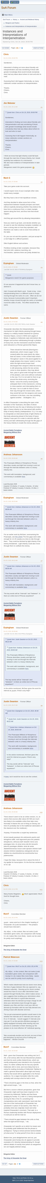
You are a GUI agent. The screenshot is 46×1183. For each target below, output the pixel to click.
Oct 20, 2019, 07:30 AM (10, 267)
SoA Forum (8, 7)
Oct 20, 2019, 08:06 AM (10, 458)
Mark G (7, 178)
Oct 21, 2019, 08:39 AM (10, 1050)
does (7, 777)
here (23, 477)
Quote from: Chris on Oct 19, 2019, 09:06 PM (22, 112)
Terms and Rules (22, 1178)
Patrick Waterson (12, 957)
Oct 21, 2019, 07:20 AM (10, 961)
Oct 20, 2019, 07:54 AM (10, 321)
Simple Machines (29, 1180)
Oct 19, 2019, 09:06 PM (11, 58)
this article (19, 537)
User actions (38, 48)
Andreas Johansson (13, 454)
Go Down (5, 48)
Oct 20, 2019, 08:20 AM (10, 501)
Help (14, 1178)
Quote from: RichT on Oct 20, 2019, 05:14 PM (22, 966)
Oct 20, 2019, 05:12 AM (10, 107)
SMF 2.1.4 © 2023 (17, 1180)
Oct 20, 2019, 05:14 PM (11, 917)
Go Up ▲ (30, 1178)
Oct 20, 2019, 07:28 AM (10, 181)
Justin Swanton (11, 318)
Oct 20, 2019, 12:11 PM (11, 889)
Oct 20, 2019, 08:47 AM (10, 705)
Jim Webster (9, 103)
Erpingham (9, 263)
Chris (6, 54)
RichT (6, 914)
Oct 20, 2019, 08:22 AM (10, 560)
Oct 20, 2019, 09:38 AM (10, 812)
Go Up (4, 1164)
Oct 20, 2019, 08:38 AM (10, 631)
